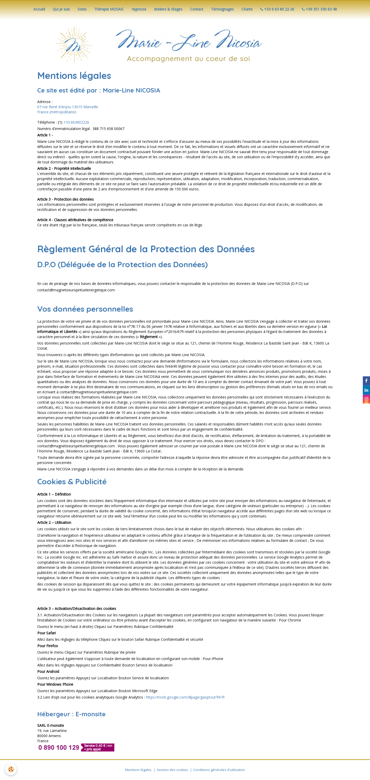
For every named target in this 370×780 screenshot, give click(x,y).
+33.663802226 (76, 122)
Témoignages (222, 9)
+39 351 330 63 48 (319, 9)
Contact (196, 9)
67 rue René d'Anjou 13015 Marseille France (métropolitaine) (67, 109)
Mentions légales (138, 770)
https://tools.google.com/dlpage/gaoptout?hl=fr (185, 697)
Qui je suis (61, 9)
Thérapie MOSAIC (109, 9)
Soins (82, 9)
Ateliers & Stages (168, 9)
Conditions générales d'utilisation (219, 770)
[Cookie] (11, 769)
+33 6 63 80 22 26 (277, 9)
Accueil (39, 9)
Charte (247, 9)
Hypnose (139, 9)
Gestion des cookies (172, 770)
